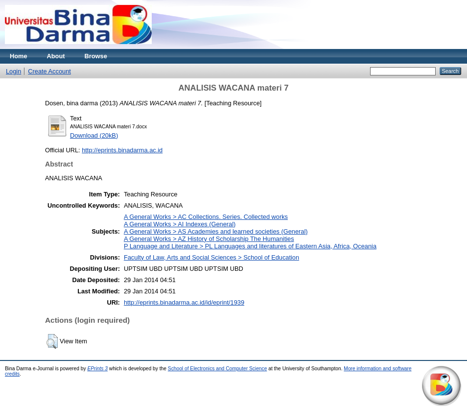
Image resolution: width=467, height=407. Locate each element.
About (56, 56)
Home (18, 56)
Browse (96, 56)
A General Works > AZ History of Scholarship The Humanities (209, 238)
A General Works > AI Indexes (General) (179, 224)
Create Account (49, 71)
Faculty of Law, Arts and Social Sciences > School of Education (211, 257)
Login (13, 71)
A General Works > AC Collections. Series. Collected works (206, 216)
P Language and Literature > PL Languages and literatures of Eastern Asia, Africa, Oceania (250, 246)
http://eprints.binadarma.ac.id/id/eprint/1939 (184, 302)
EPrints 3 (97, 368)
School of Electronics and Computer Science (217, 368)
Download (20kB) (94, 135)
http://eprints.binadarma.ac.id (122, 150)
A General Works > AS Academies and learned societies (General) (216, 231)
